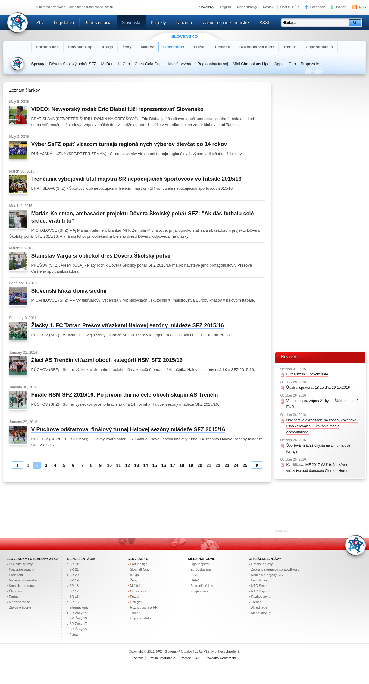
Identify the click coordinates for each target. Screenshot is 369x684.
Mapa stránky (247, 7)
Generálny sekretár (23, 580)
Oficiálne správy (21, 564)
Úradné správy (262, 564)
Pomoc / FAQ (190, 658)
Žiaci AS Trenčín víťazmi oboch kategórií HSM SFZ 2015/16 (107, 360)
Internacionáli (79, 607)
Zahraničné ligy (202, 585)
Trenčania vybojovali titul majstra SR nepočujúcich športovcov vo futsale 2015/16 (136, 179)
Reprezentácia (97, 22)
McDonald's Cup (115, 64)
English (225, 7)
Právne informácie (161, 658)
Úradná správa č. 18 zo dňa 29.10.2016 (318, 387)
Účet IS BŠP (289, 7)
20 (199, 465)
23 (226, 465)
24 (235, 465)
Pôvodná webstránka (221, 658)
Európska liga (201, 569)
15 (154, 465)
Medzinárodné (19, 602)
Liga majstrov (201, 564)
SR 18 (74, 585)
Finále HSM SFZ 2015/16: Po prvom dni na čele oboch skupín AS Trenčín (124, 395)
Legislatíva (64, 22)
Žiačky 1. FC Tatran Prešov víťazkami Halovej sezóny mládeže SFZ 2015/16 (127, 325)
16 (163, 465)
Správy (38, 64)
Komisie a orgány (22, 585)
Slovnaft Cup (80, 47)
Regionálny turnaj (212, 64)
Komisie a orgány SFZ (267, 575)
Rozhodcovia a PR (256, 47)
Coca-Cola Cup (148, 64)
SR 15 (74, 602)
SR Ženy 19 (78, 618)
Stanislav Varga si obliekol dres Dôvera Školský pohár (101, 256)
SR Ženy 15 (78, 629)
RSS (362, 7)
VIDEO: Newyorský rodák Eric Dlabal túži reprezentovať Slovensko (117, 109)
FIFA (194, 575)
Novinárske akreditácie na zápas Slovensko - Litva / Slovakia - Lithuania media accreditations (322, 426)
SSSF (264, 22)
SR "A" (75, 564)
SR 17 (74, 591)
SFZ (40, 22)
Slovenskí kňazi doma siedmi (69, 291)
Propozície (310, 64)
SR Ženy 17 (78, 623)
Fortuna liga (47, 47)
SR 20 (74, 575)
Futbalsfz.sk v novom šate (307, 374)
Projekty (158, 22)
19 (190, 465)
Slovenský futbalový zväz (32, 559)
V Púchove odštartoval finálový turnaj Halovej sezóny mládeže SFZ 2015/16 (128, 429)
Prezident (16, 575)
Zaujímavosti (200, 591)
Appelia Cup (285, 64)
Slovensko (132, 22)
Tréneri (289, 47)
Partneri (15, 596)
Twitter (341, 7)
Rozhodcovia (260, 596)
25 (244, 465)
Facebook (317, 7)
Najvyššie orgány (21, 569)
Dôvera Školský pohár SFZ (72, 64)
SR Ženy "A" (79, 613)
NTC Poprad (260, 591)
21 (208, 465)
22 (217, 465)
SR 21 (74, 569)
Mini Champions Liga (251, 64)
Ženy (127, 47)
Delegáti (222, 47)
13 (136, 465)
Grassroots (173, 47)
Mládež (147, 47)
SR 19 (74, 580)
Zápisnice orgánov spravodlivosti (275, 569)
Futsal (200, 47)
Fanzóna (184, 22)
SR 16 (74, 596)
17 (172, 465)
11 (118, 465)
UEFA (195, 580)
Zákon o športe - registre (226, 22)
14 (145, 465)
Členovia (15, 591)
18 (181, 465)
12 (127, 465)
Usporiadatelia (319, 47)
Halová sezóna (179, 64)
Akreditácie (259, 607)
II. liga (107, 47)
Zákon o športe (20, 607)
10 (109, 465)
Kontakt (268, 7)
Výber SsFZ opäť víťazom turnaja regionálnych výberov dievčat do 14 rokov (129, 144)
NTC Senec (259, 585)
